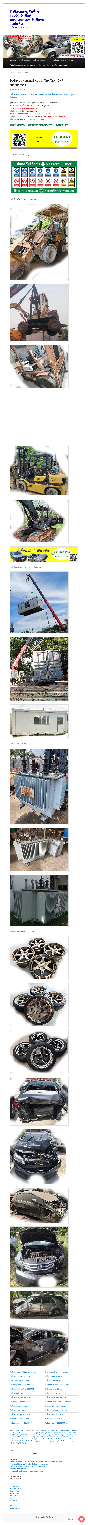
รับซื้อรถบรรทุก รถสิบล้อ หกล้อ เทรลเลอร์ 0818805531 (27, 1466)
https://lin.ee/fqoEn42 (42, 114)
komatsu (12, 1433)
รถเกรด (46, 1437)
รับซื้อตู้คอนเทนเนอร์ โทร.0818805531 (22, 65)
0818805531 (22, 114)
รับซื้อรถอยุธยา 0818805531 (20, 1397)
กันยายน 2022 (14, 1501)
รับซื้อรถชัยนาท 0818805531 (55, 1389)
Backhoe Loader (39, 1431)
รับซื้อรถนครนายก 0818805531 (56, 1381)
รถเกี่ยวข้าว (52, 1437)
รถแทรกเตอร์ (61, 1437)
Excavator (61, 1431)
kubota (18, 1433)
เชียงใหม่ (65, 1441)
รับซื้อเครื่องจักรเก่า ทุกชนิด (18, 1469)
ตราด (33, 1435)
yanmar (32, 1433)
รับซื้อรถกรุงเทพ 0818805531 (56, 1423)
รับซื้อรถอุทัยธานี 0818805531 (56, 1376)
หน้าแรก (13, 60)
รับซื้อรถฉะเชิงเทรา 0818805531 (57, 1372)
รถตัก (41, 1437)
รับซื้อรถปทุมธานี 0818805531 (56, 1406)
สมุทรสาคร (41, 1441)
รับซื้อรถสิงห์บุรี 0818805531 (20, 1393)
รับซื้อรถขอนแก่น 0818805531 (21, 1419)
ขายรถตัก (58, 1433)
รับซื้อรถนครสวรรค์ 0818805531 (22, 1389)
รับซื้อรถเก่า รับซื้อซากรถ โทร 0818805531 (53, 65)
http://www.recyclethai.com (37, 119)
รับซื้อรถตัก (54, 1439)
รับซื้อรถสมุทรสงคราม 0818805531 (58, 1410)
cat (46, 1431)
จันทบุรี (19, 1435)
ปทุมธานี (66, 1435)
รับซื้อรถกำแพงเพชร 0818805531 (57, 1419)
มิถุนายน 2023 (14, 1491)
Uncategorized (19, 1431)
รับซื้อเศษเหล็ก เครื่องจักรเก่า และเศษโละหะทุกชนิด (26, 1471)
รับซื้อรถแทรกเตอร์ (63, 1439)
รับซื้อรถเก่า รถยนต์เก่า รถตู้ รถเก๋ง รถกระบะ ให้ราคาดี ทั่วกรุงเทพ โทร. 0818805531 (37, 1462)
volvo (27, 1433)
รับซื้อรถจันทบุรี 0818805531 (20, 1381)
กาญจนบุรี (43, 1433)
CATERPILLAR (52, 1431)
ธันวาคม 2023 (14, 1486)
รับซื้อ (33, 1439)
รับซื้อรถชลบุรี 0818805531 (55, 1414)
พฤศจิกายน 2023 (15, 1489)
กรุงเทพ (37, 1433)
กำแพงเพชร (50, 1433)
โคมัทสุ (24, 1443)
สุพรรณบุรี (48, 1441)
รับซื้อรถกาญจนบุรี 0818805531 (22, 1423)
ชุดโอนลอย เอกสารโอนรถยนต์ (63, 60)
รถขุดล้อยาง (36, 1437)
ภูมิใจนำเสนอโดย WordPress (44, 1517)
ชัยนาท (28, 1435)
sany (22, 1433)
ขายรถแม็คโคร (66, 1433)
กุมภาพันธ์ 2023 (15, 1498)
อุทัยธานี (59, 1441)
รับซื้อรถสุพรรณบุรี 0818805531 (22, 1385)
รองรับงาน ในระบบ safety (23, 1439)
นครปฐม (48, 1435)
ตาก (37, 1435)
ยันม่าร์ (72, 1435)
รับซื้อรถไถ (29, 1441)
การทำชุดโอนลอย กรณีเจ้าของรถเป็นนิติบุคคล (34, 60)
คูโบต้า (14, 1435)
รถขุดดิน (17, 1437)
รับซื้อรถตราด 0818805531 (20, 1376)
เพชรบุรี (71, 1441)
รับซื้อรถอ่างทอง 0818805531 (56, 1393)
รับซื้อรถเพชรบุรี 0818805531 (56, 1397)
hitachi (68, 1431)
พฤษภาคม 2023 (15, 1493)
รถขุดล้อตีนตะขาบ (26, 1437)
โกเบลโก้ (18, 1443)
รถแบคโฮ (68, 1437)
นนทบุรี (61, 1435)
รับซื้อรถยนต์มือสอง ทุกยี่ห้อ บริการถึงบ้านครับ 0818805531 (29, 1464)
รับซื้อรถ (38, 1439)
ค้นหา (11, 1450)
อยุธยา (54, 1441)
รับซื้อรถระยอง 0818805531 (20, 1406)
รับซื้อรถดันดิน (46, 1439)
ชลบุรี (24, 1435)
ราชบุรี (35, 1441)
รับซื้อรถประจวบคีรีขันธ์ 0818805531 (23, 1372)
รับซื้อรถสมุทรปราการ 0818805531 (58, 1402)
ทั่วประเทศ (42, 1435)
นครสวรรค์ (55, 1435)
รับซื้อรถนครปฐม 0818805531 (21, 1414)
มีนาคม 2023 (14, 1496)
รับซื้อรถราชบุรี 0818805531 (20, 1402)
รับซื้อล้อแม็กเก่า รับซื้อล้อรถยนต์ (22, 932)
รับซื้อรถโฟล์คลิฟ (20, 1441)
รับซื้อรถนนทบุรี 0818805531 (20, 1410)
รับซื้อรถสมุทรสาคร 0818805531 (57, 1385)
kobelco (73, 1431)
